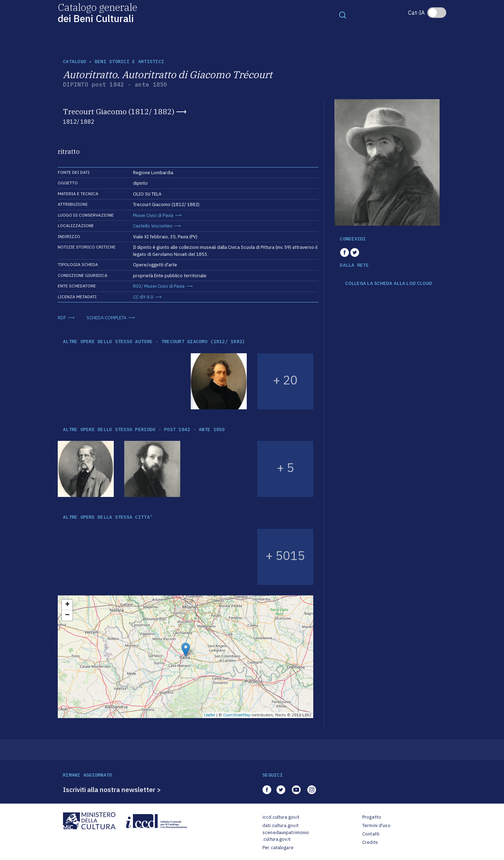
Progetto (371, 817)
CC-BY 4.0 (143, 297)
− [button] (67, 615)
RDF (62, 318)
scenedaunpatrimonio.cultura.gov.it (285, 836)
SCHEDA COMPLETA (106, 318)
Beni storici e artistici (129, 61)
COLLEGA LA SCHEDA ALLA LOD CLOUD (388, 283)
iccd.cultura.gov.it (280, 817)
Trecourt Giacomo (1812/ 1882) (118, 111)
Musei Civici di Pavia (153, 215)
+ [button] (67, 605)
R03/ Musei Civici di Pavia (158, 286)
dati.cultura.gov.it (280, 825)
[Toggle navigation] (342, 15)
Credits (370, 842)
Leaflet (209, 714)
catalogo (74, 61)
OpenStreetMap (237, 714)
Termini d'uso (376, 825)
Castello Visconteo (153, 226)
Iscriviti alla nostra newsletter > (112, 789)
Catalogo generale (97, 12)
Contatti (370, 834)
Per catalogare (278, 848)
